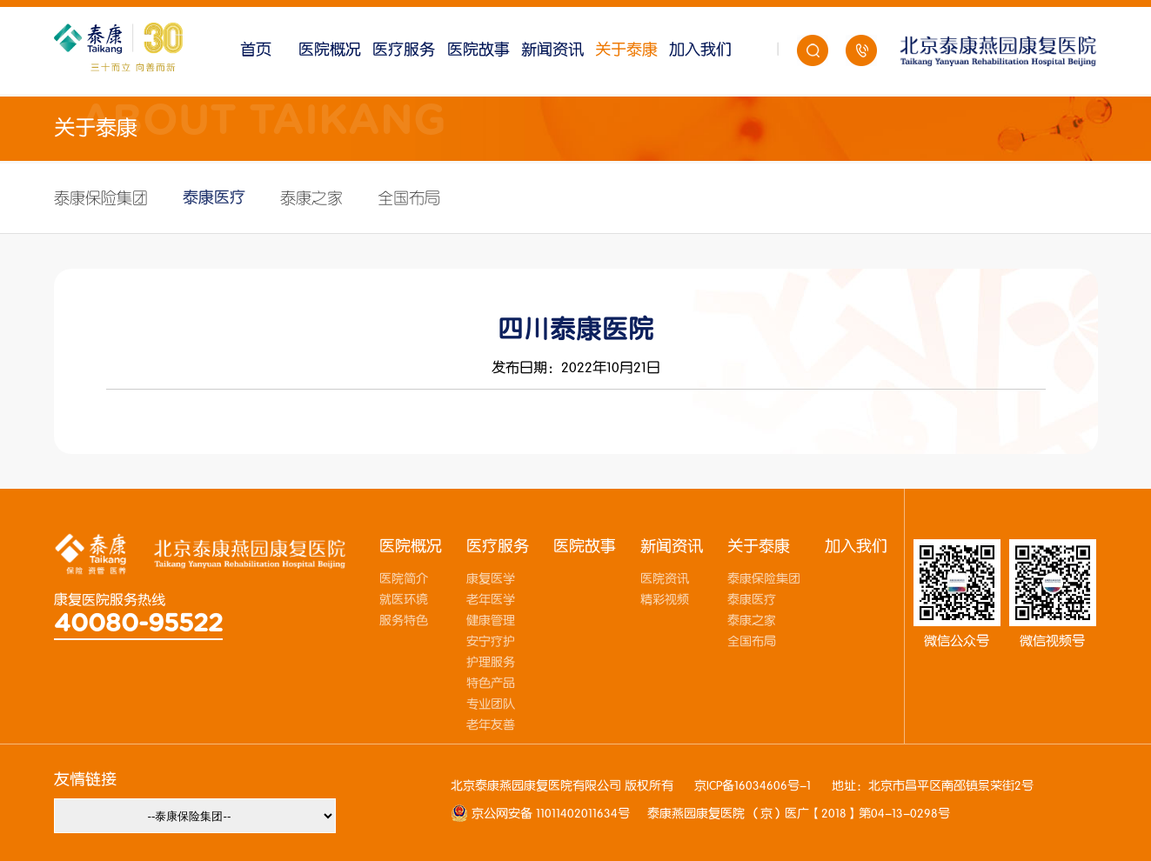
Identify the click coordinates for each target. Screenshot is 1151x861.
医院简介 (403, 579)
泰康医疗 (214, 198)
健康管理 (490, 621)
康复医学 (490, 579)
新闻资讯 (552, 50)
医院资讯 (664, 579)
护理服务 (490, 663)
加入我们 (700, 50)
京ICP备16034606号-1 (752, 786)
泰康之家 (311, 198)
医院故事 (478, 50)
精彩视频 (664, 600)
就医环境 (403, 600)
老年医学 (490, 600)
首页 (255, 50)
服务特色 (403, 621)
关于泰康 (626, 50)
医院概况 (329, 50)
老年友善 (490, 725)
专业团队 (490, 704)
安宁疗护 (490, 642)
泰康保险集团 (101, 198)
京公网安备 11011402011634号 (549, 814)
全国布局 (409, 198)
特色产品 (490, 684)
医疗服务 (403, 50)
